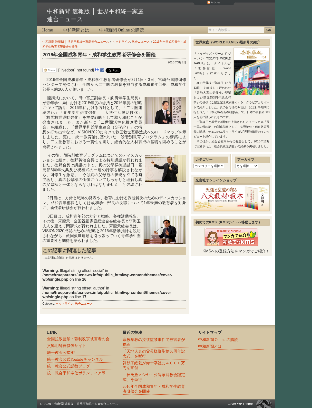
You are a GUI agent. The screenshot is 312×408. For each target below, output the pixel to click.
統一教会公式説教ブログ (68, 366)
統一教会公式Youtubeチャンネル (75, 359)
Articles (215, 2)
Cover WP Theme (240, 404)
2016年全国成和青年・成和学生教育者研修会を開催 (99, 54)
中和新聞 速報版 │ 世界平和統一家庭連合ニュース (75, 41)
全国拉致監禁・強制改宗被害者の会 (78, 339)
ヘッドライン (121, 41)
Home (47, 30)
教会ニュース (141, 41)
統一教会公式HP (61, 352)
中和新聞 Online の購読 (121, 30)
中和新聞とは (76, 30)
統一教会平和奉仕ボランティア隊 (76, 373)
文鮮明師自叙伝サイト (66, 346)
